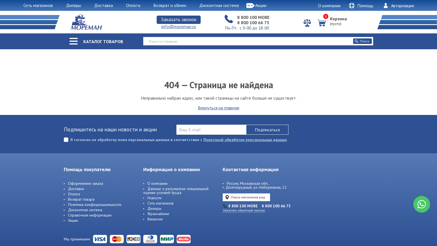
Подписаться (267, 129)
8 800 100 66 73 (253, 22)
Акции (73, 220)
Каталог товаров (103, 41)
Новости (154, 198)
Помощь (361, 5)
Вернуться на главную (218, 107)
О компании (329, 5)
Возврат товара (81, 199)
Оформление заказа (85, 183)
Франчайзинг (158, 214)
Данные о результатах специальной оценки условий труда (175, 191)
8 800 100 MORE (253, 17)
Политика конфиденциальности (94, 205)
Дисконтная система (85, 210)
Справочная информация (89, 215)
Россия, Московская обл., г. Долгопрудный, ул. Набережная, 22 (255, 185)
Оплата (74, 194)
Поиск (362, 41)
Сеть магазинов (160, 203)
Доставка (76, 189)
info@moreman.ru (178, 26)
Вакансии (155, 219)
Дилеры (154, 208)
